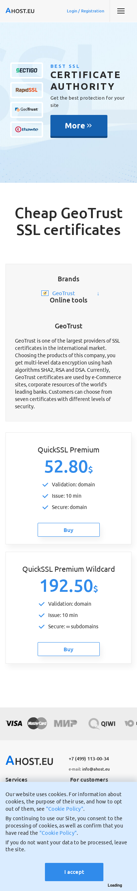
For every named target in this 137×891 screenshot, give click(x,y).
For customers (89, 780)
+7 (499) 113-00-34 (89, 758)
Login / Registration (85, 11)
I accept (74, 872)
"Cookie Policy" (64, 809)
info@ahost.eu (89, 769)
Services (16, 780)
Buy (68, 530)
